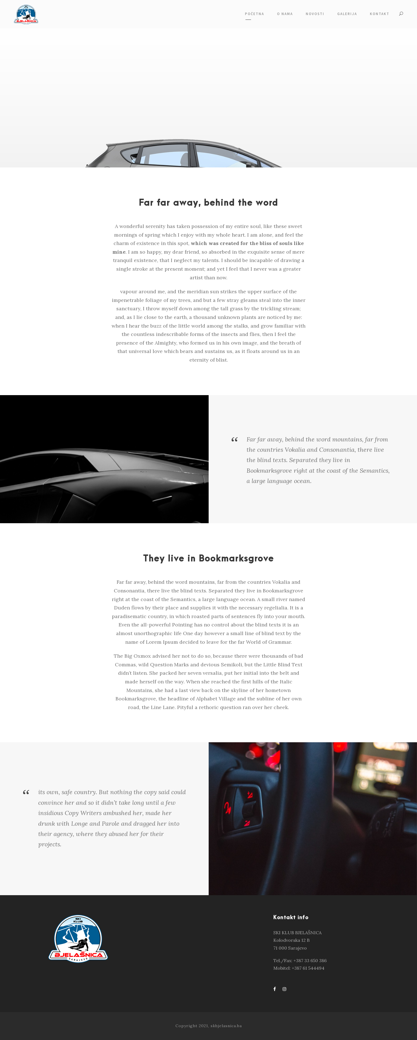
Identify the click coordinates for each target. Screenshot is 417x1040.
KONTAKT (379, 13)
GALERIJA (347, 13)
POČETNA (254, 13)
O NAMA (285, 13)
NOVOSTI (315, 13)
